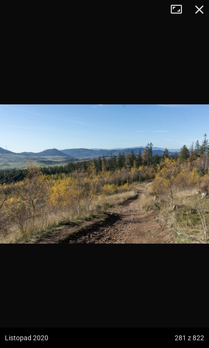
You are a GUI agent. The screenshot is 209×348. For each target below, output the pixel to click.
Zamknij (199, 9)
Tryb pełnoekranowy (180, 9)
